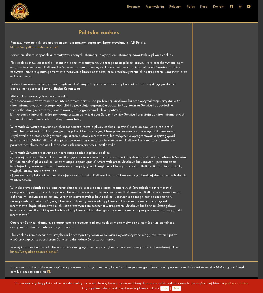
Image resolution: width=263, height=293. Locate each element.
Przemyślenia (154, 7)
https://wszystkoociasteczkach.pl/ (34, 47)
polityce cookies (236, 283)
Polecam (175, 7)
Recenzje (133, 7)
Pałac (191, 7)
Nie (176, 288)
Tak (164, 288)
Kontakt (218, 7)
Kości (204, 7)
